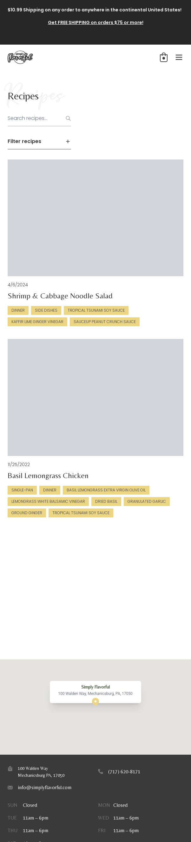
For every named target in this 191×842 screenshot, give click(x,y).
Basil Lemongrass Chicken (48, 475)
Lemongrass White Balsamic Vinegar (48, 501)
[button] (163, 57)
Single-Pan (22, 490)
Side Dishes (46, 310)
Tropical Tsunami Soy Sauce (96, 310)
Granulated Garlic (147, 501)
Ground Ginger (26, 512)
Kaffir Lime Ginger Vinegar (37, 321)
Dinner (18, 310)
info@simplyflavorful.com (44, 787)
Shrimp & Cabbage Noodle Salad (60, 295)
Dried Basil (106, 501)
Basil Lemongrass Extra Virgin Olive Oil (106, 490)
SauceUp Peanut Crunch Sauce (105, 321)
